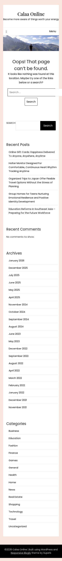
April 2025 (14, 297)
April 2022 (14, 370)
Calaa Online (30, 14)
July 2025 (14, 275)
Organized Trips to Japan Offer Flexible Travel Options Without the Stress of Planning (32, 182)
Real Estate (15, 497)
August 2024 (16, 326)
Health (13, 475)
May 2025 (14, 290)
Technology (16, 511)
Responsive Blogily (21, 553)
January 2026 (16, 260)
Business (14, 431)
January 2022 (16, 392)
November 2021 (18, 407)
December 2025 (18, 268)
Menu (52, 31)
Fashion (13, 445)
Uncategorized (18, 526)
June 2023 (15, 334)
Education (15, 438)
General (13, 467)
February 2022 (17, 385)
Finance (13, 453)
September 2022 (19, 356)
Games (13, 460)
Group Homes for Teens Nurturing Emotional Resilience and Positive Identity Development (29, 197)
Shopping (14, 504)
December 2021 (18, 400)
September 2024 (19, 319)
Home (12, 482)
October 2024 (17, 312)
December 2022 (18, 348)
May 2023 (14, 341)
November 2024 (18, 304)
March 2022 (15, 378)
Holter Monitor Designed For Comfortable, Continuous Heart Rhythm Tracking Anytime (33, 167)
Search (10, 123)
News (12, 489)
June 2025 (15, 282)
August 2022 (16, 363)
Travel (12, 519)
